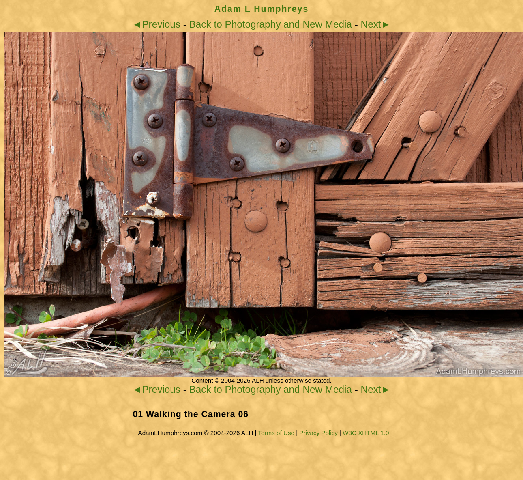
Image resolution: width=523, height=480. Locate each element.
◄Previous (156, 24)
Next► (376, 24)
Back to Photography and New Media (270, 24)
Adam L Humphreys (261, 9)
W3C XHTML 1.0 (366, 432)
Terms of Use (276, 432)
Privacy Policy (318, 432)
